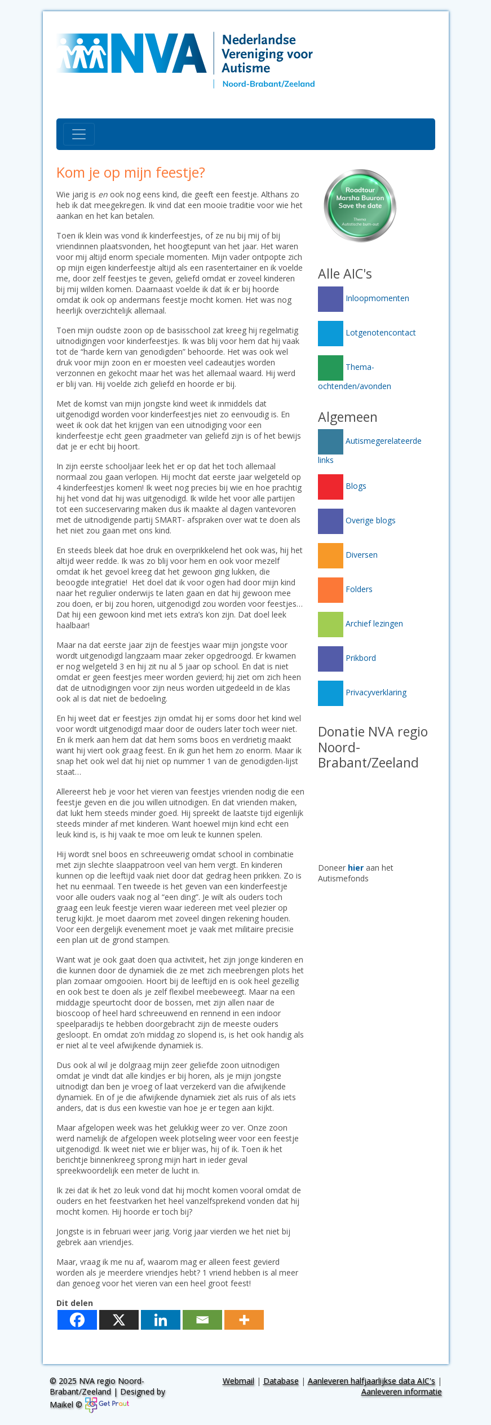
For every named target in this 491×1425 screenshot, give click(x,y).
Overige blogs (357, 520)
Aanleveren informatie (401, 1391)
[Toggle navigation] (79, 134)
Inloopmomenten (363, 298)
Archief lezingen (360, 623)
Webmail (238, 1380)
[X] (119, 1320)
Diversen (348, 554)
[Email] (202, 1320)
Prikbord (347, 657)
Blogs (342, 485)
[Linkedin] (160, 1320)
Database (281, 1380)
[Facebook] (77, 1320)
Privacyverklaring (362, 692)
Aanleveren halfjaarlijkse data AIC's (371, 1380)
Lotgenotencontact (367, 332)
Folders (345, 589)
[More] (244, 1320)
